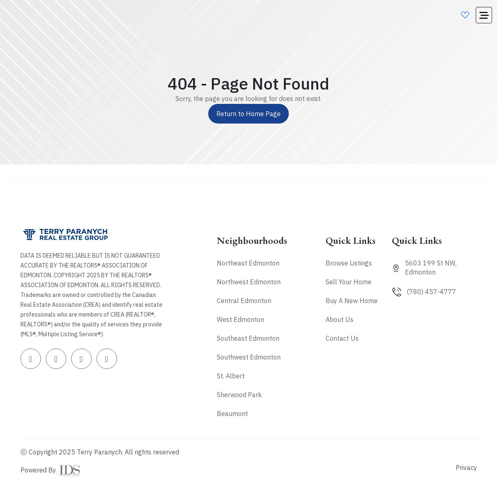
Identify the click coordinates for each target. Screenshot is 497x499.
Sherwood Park (239, 395)
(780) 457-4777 (431, 292)
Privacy (466, 467)
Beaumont (232, 413)
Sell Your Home (348, 282)
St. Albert (231, 376)
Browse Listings (349, 263)
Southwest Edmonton (249, 357)
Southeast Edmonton (248, 338)
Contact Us (342, 338)
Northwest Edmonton (249, 282)
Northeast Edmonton (248, 263)
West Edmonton (240, 319)
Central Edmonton (244, 301)
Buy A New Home (352, 301)
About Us (339, 319)
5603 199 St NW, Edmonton (431, 267)
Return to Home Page (248, 114)
